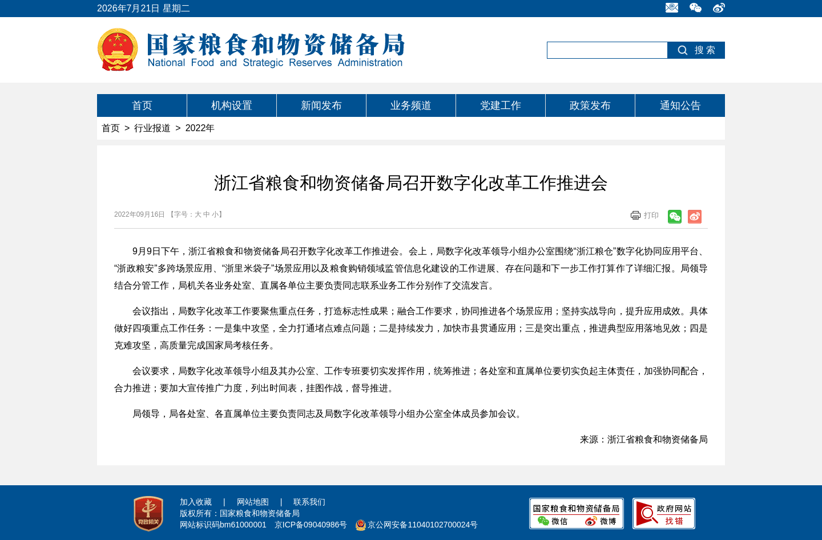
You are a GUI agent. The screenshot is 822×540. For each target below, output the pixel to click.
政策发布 (590, 105)
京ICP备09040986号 (311, 524)
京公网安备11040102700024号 (423, 524)
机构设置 (231, 105)
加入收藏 (196, 501)
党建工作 (500, 105)
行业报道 (152, 128)
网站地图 (253, 501)
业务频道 (411, 105)
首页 (142, 105)
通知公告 (680, 105)
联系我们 (309, 501)
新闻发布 (321, 105)
